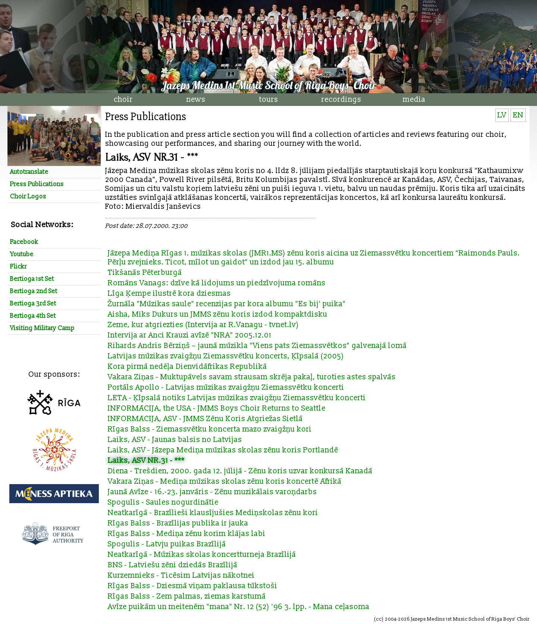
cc (379, 619)
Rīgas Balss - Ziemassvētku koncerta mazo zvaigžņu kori (210, 429)
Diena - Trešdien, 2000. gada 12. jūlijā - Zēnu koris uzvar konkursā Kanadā (240, 471)
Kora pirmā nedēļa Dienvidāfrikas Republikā (187, 366)
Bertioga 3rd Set (33, 303)
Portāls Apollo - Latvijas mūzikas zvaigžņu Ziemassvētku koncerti (226, 387)
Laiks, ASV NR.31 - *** (146, 460)
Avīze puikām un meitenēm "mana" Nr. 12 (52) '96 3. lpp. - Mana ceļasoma (239, 606)
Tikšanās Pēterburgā (145, 272)
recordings (341, 99)
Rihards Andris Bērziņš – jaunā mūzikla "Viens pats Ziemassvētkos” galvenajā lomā (257, 345)
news (195, 99)
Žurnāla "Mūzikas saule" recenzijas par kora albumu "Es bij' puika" (227, 304)
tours (268, 99)
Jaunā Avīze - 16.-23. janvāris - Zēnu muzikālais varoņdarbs (212, 491)
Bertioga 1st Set (32, 279)
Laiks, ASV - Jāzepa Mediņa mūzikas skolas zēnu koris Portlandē (223, 450)
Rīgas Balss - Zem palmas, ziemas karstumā (187, 596)
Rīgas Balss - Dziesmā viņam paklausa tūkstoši (192, 585)
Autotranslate (29, 172)
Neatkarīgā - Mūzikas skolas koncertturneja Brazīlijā (202, 554)
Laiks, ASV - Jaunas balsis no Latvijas (175, 439)
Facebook (24, 242)
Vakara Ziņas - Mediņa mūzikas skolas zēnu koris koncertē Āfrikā (225, 481)
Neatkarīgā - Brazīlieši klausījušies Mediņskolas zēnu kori (213, 512)
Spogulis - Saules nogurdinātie (163, 502)
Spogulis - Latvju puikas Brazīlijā (167, 544)
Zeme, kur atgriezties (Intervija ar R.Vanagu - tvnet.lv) (203, 324)
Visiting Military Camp (42, 328)
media (414, 99)
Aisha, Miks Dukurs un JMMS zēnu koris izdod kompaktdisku (217, 314)
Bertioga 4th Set (33, 316)
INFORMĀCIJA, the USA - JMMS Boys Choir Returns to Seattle (217, 408)
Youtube (22, 254)
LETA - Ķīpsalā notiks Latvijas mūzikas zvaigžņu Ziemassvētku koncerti (237, 397)
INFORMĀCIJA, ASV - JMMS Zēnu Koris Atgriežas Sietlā (205, 418)
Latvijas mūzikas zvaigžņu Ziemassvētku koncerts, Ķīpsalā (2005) (226, 356)
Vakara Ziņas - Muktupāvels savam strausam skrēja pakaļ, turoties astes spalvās (252, 377)
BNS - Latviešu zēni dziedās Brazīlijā (173, 565)
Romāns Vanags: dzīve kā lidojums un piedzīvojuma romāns (217, 283)
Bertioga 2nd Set (33, 291)
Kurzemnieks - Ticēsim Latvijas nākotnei (181, 575)
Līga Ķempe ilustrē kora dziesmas (169, 293)
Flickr (18, 266)
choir (123, 99)
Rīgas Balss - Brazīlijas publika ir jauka (178, 523)
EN (518, 115)
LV (501, 115)
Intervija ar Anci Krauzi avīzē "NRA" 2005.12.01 (189, 335)
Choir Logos (28, 196)
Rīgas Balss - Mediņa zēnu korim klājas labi (187, 533)
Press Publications (37, 184)
